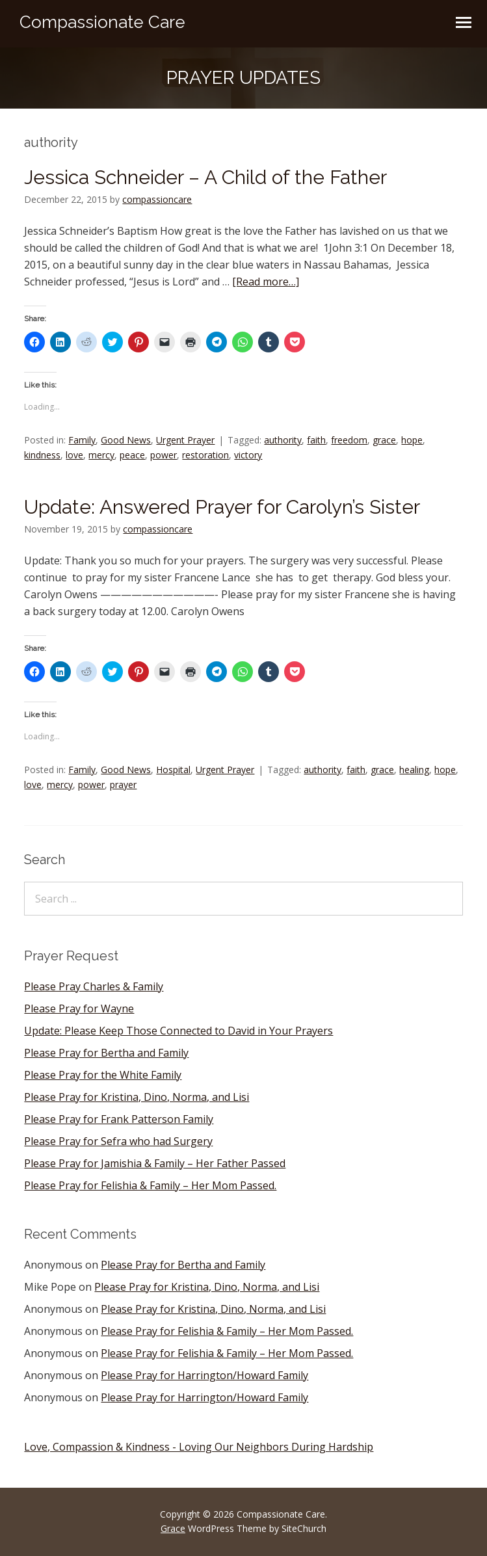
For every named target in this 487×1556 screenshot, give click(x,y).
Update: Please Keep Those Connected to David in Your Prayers (178, 1030)
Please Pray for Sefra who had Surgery (118, 1141)
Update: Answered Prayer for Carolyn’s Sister (222, 506)
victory (248, 455)
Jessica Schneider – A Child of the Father (205, 177)
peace (132, 455)
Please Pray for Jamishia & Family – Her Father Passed (154, 1163)
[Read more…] (265, 281)
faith (316, 440)
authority (283, 440)
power (163, 455)
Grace (173, 1528)
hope (412, 440)
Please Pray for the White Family (102, 1075)
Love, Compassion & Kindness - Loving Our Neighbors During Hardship (198, 1447)
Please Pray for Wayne (79, 1008)
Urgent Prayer (185, 440)
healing (414, 769)
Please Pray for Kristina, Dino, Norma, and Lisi (136, 1097)
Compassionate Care (102, 22)
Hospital (173, 769)
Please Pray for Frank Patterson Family (118, 1119)
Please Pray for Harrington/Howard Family (204, 1375)
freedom (349, 440)
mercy (101, 455)
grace (384, 440)
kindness (42, 455)
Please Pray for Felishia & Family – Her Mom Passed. (150, 1185)
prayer (123, 784)
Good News (126, 440)
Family (82, 440)
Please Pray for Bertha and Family (106, 1053)
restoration (205, 455)
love (74, 455)
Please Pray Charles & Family (93, 986)
